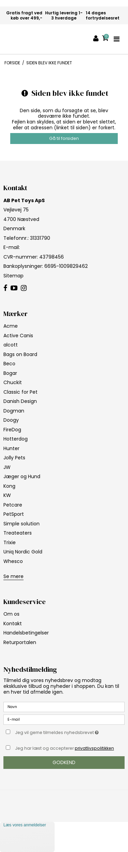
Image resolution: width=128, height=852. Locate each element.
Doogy (11, 420)
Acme (10, 326)
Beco (9, 363)
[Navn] (64, 706)
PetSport (13, 514)
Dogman (13, 410)
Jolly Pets (14, 457)
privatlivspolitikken (94, 748)
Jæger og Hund (21, 476)
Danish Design (20, 401)
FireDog (12, 429)
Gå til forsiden (64, 138)
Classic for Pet (20, 392)
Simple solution (21, 523)
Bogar (10, 373)
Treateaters (17, 532)
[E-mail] (64, 719)
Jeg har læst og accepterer (64, 748)
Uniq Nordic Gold (22, 551)
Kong (9, 486)
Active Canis (18, 335)
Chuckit (12, 382)
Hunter (11, 448)
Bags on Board (20, 354)
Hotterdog (15, 438)
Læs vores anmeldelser (24, 825)
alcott (10, 344)
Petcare (12, 504)
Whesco (13, 561)
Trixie (9, 542)
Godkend (64, 762)
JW (7, 467)
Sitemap (13, 275)
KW (7, 495)
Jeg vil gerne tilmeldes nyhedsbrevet (60, 731)
